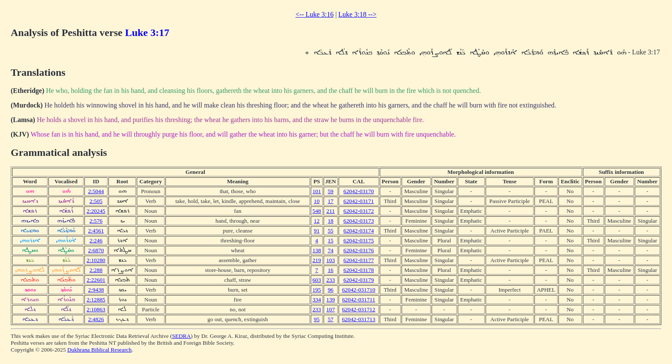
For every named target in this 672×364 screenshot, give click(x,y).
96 (330, 289)
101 (316, 191)
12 (316, 221)
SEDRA (181, 336)
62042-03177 (358, 260)
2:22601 (96, 280)
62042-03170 (358, 191)
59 (330, 191)
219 (316, 260)
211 (331, 211)
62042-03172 (358, 211)
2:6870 (96, 250)
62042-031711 (358, 299)
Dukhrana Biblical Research (99, 349)
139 (330, 299)
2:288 (96, 270)
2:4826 (96, 319)
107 (330, 309)
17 (330, 201)
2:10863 (96, 309)
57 (330, 319)
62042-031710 (358, 289)
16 (330, 270)
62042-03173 (358, 221)
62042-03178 (358, 270)
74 (330, 250)
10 (316, 201)
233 (330, 280)
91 (316, 230)
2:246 (96, 240)
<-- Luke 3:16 (314, 14)
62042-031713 (358, 319)
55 (330, 230)
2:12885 (96, 299)
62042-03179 (358, 280)
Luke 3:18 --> (358, 14)
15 (330, 240)
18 (330, 221)
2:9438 (96, 289)
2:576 (96, 221)
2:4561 (96, 230)
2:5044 (96, 191)
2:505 (96, 201)
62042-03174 (358, 230)
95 (316, 319)
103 (330, 260)
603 (316, 280)
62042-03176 (358, 250)
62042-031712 (358, 309)
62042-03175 (358, 240)
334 (316, 299)
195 (316, 289)
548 (316, 211)
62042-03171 (358, 201)
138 (316, 250)
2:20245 (96, 211)
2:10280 (96, 260)
